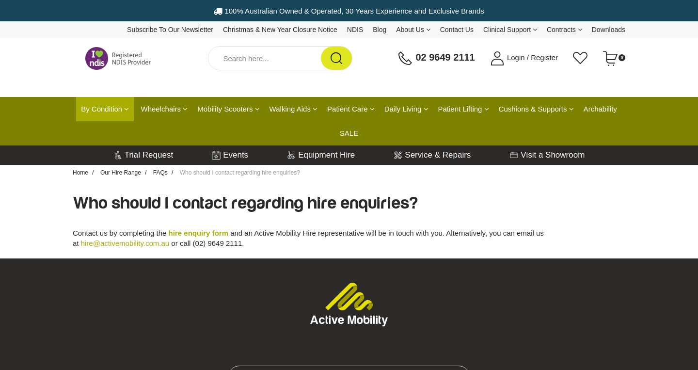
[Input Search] (264, 58)
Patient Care (351, 109)
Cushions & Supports (536, 109)
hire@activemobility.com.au (125, 243)
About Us (413, 29)
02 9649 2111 (436, 58)
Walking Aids (293, 109)
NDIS (355, 29)
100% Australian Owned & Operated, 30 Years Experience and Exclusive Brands (349, 11)
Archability (600, 109)
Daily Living (406, 109)
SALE (349, 133)
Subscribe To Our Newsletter (170, 29)
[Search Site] (336, 58)
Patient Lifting (463, 109)
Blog (379, 29)
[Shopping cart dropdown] (614, 58)
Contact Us (457, 29)
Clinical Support (510, 29)
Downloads (608, 29)
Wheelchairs (164, 109)
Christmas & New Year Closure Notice (280, 29)
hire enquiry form (198, 233)
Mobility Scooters (228, 109)
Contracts (564, 29)
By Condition (105, 109)
